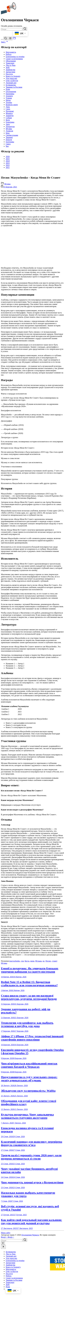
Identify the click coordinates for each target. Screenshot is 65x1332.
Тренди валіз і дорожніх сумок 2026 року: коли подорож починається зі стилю (31, 1193)
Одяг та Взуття (12, 81)
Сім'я (8, 109)
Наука (8, 100)
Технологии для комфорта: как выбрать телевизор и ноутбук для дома (27, 1060)
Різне (8, 89)
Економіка (10, 94)
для (22, 997)
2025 (8, 159)
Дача (8, 107)
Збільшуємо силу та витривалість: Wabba (28, 1126)
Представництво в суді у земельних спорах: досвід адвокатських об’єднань (29, 1114)
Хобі (7, 67)
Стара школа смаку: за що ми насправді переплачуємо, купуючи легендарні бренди (29, 1033)
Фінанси (9, 113)
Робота (8, 54)
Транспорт (10, 63)
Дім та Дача (10, 65)
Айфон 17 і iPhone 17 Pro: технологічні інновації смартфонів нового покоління (32, 1074)
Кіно (8, 133)
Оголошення (11, 91)
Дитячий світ (11, 83)
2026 (8, 156)
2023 (8, 163)
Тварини (9, 137)
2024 (8, 161)
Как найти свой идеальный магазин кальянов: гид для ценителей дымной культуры (31, 1257)
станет (54, 997)
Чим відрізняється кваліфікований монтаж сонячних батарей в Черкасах (29, 1101)
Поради (9, 140)
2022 (8, 165)
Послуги (9, 74)
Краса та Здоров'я (13, 76)
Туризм (9, 98)
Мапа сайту (5, 1269)
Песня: (48, 997)
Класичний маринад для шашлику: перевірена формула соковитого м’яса (31, 1179)
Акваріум (9, 116)
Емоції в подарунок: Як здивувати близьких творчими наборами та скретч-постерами (29, 1006)
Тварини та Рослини (14, 87)
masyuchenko (14, 997)
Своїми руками (12, 135)
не (44, 997)
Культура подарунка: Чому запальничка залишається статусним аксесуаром (27, 1152)
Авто (8, 124)
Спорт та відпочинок (14, 59)
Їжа (7, 146)
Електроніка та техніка (15, 57)
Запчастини (10, 72)
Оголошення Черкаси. (30, 1271)
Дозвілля (9, 131)
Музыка (38, 997)
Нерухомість (11, 52)
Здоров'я (9, 96)
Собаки (9, 118)
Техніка (9, 102)
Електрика (10, 122)
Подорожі (10, 111)
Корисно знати (12, 105)
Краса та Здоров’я (13, 1303)
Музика (9, 129)
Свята (8, 144)
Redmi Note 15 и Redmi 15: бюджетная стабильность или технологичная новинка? (29, 1019)
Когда (27, 997)
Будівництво (11, 85)
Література (10, 126)
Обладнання (11, 61)
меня (32, 997)
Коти (8, 120)
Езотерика (10, 142)
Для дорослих (11, 78)
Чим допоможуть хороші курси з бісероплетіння (32, 1218)
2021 (8, 167)
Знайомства (10, 70)
